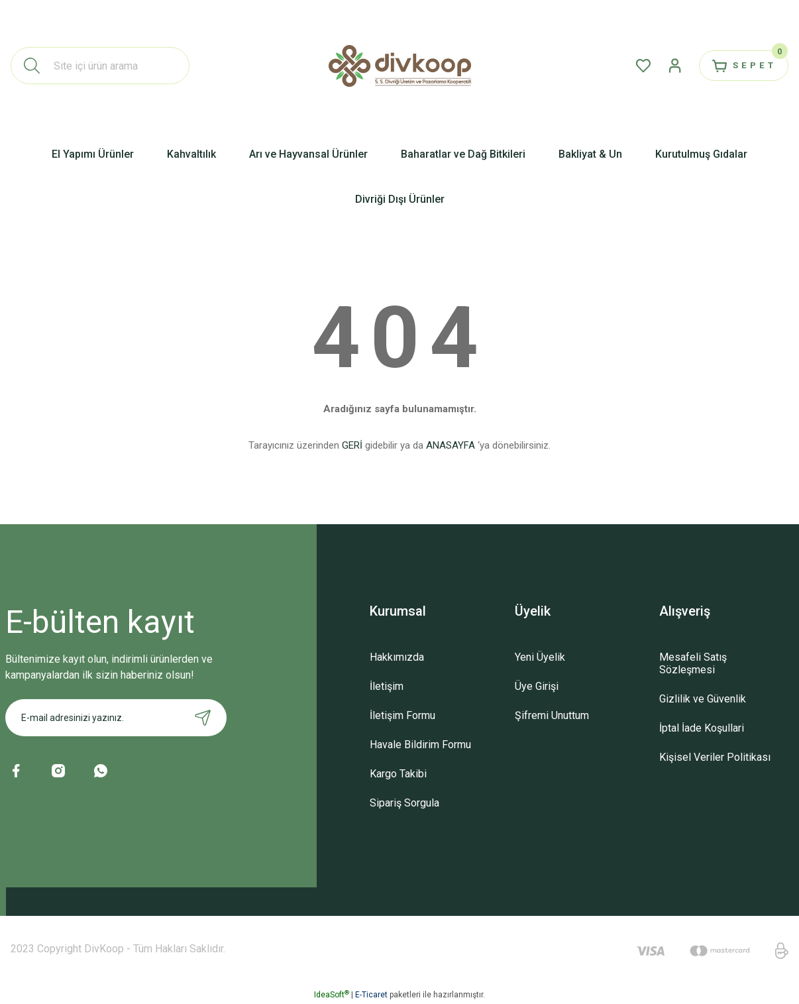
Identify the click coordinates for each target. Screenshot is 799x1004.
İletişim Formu (402, 715)
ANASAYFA (450, 445)
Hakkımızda (397, 657)
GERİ (352, 445)
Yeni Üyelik (540, 657)
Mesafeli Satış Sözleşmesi (693, 663)
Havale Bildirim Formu (420, 744)
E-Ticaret (371, 994)
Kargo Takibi (398, 773)
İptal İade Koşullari (701, 728)
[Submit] (203, 717)
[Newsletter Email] (116, 717)
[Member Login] (664, 66)
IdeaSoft (331, 994)
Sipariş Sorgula (404, 803)
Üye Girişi (537, 686)
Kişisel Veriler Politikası (715, 757)
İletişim (386, 686)
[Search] (100, 65)
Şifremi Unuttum (552, 715)
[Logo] (400, 66)
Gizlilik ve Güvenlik (702, 699)
